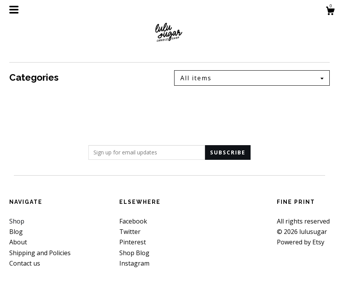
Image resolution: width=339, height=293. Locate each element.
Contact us (24, 263)
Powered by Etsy (300, 242)
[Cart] (330, 12)
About (18, 242)
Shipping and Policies (40, 253)
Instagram (134, 263)
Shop (16, 221)
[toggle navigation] (14, 10)
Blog (16, 231)
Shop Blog (134, 253)
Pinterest (132, 242)
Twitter (130, 231)
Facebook (133, 221)
